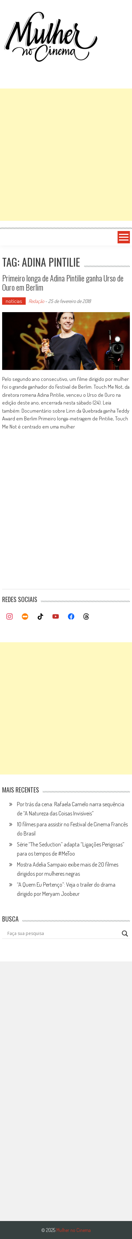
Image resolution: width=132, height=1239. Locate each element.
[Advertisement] (66, 155)
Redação (36, 301)
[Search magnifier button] (125, 934)
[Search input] (63, 934)
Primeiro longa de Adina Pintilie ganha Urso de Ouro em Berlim (63, 282)
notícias (14, 301)
